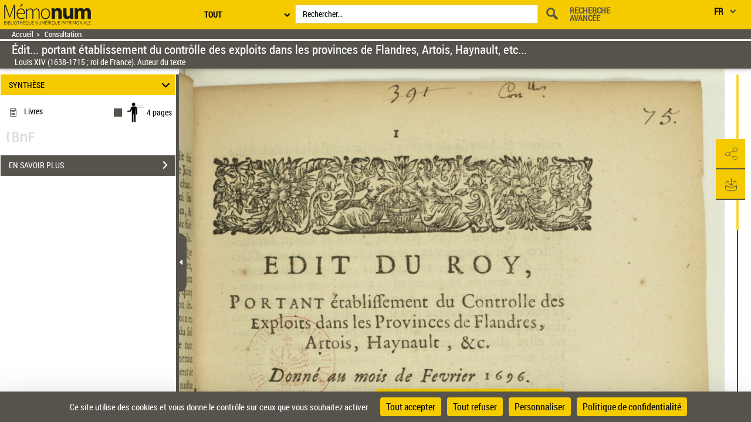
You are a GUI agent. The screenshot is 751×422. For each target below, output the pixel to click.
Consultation (63, 34)
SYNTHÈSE (91, 84)
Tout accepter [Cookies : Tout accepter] (410, 406)
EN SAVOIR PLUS (92, 165)
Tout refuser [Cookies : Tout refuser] (475, 406)
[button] (730, 154)
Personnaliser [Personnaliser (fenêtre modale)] (540, 406)
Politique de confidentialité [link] (632, 406)
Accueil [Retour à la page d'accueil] (22, 34)
